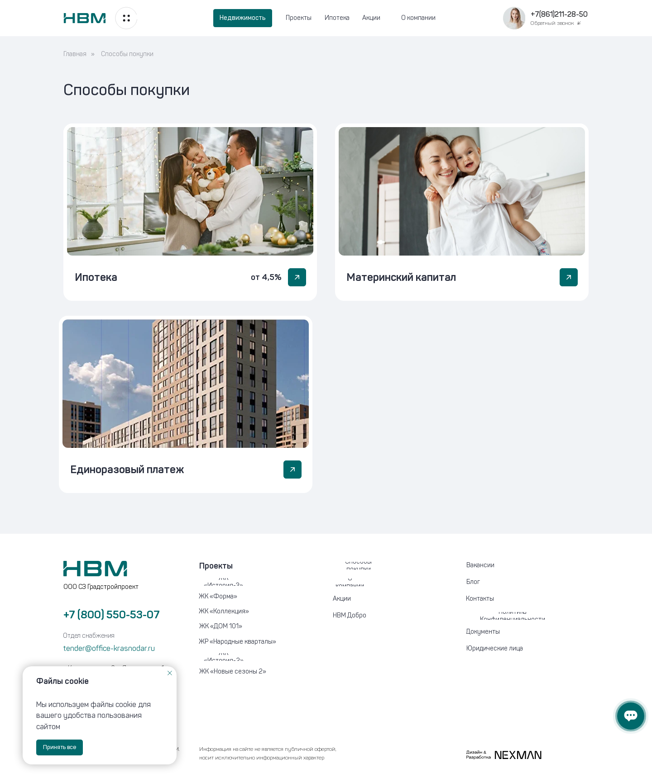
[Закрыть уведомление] (169, 673)
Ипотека (337, 18)
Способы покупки (127, 54)
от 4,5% (266, 277)
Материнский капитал (401, 277)
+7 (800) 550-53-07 (111, 614)
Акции (371, 18)
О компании (418, 18)
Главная (74, 54)
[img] (190, 191)
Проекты (299, 18)
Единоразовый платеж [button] (127, 469)
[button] (514, 18)
